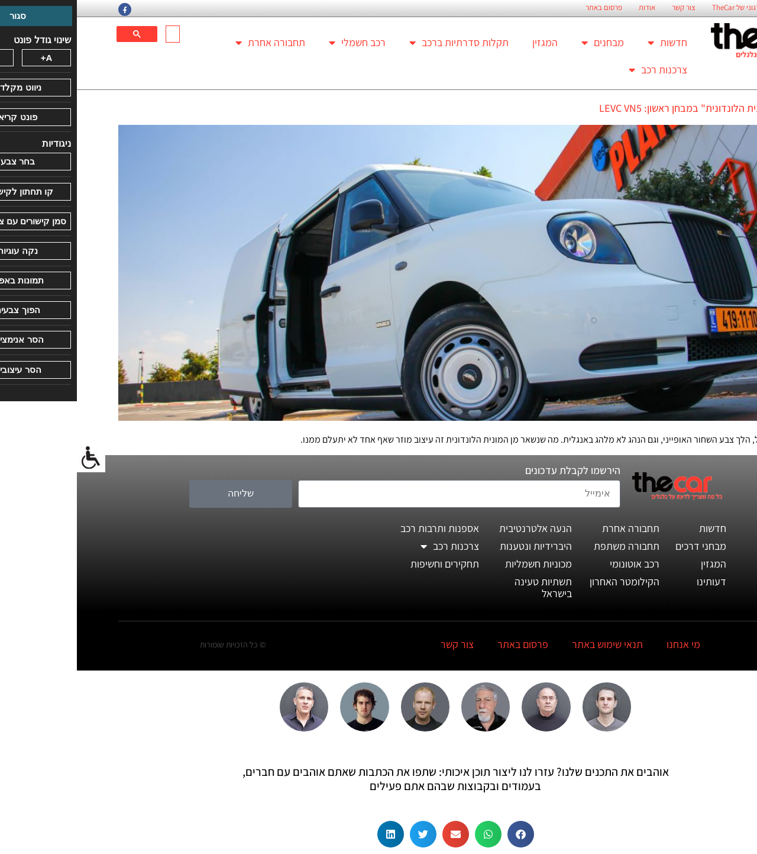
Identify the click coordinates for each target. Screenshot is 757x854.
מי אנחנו (606, 644)
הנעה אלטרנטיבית (458, 528)
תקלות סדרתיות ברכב (382, 42)
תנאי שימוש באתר (530, 644)
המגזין (468, 42)
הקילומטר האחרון (548, 581)
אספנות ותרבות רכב (362, 528)
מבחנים (525, 42)
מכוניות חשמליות (461, 564)
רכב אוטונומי (558, 564)
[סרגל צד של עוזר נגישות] (14, 458)
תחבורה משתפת (550, 546)
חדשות (590, 42)
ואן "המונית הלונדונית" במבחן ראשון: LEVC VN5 (619, 108)
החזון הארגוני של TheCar (671, 7)
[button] (444, 834)
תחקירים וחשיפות (368, 564)
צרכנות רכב (581, 70)
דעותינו (634, 581)
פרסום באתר (527, 7)
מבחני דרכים (624, 546)
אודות (570, 7)
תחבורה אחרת (193, 42)
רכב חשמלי (280, 42)
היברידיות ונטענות (459, 546)
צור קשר (607, 7)
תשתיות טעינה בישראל (466, 587)
